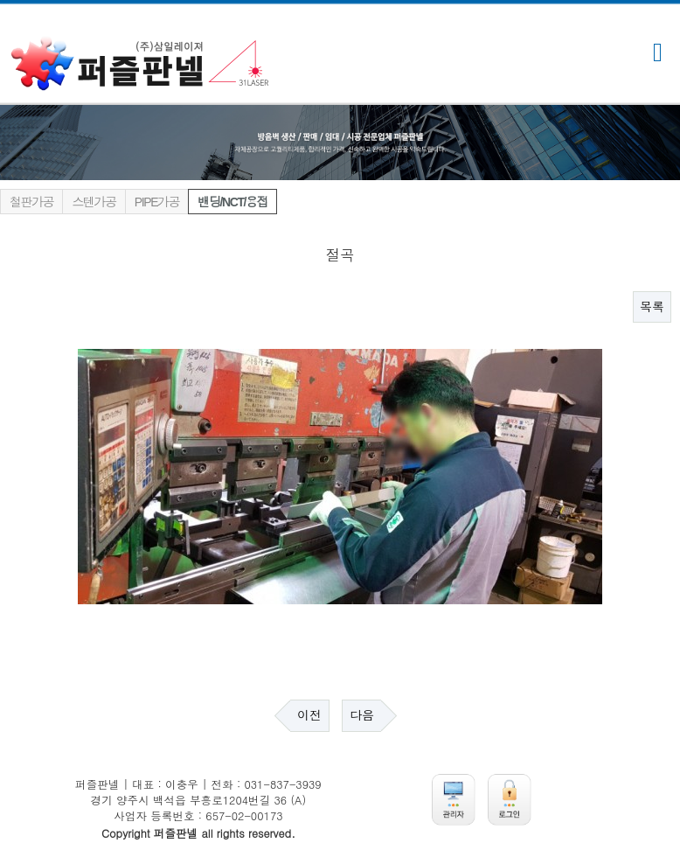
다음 (362, 715)
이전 (309, 715)
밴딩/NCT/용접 (232, 202)
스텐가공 (93, 202)
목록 (652, 307)
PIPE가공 (157, 202)
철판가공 (31, 202)
